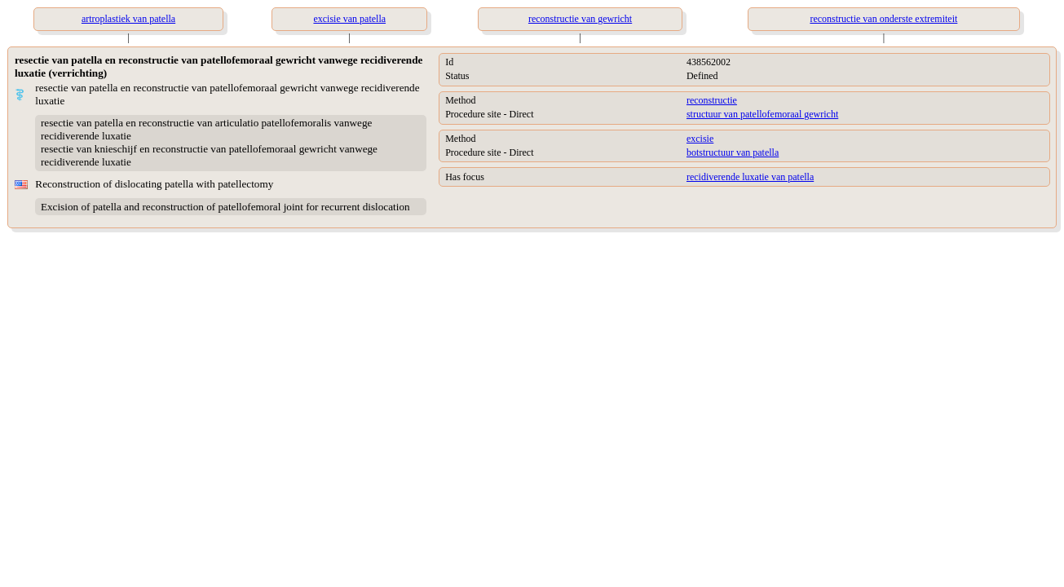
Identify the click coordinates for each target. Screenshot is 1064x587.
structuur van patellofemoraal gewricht (762, 114)
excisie (700, 138)
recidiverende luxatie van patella (750, 177)
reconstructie (712, 100)
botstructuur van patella (733, 152)
